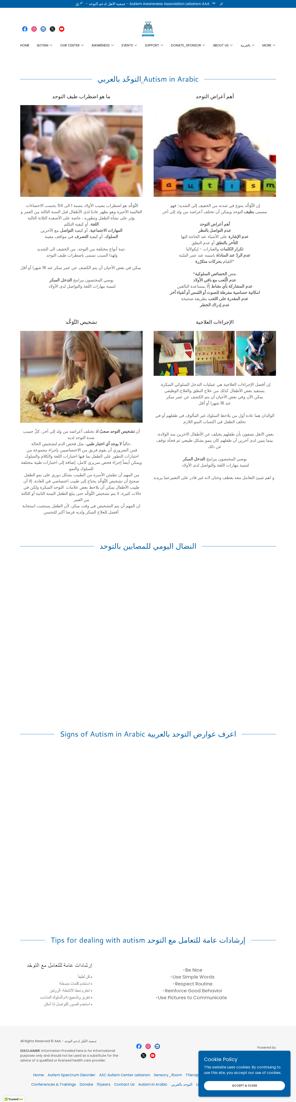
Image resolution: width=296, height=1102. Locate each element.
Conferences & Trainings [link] (53, 1084)
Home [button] (38, 1075)
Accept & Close (244, 1085)
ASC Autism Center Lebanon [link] (124, 1075)
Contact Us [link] (124, 1084)
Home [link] (24, 45)
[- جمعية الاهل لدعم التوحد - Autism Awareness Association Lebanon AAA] (148, 4)
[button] (45, 45)
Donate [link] (86, 1084)
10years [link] (103, 1084)
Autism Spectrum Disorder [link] (71, 1075)
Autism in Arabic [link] (152, 1084)
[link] (24, 29)
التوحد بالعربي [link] (181, 1084)
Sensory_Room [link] (168, 1075)
